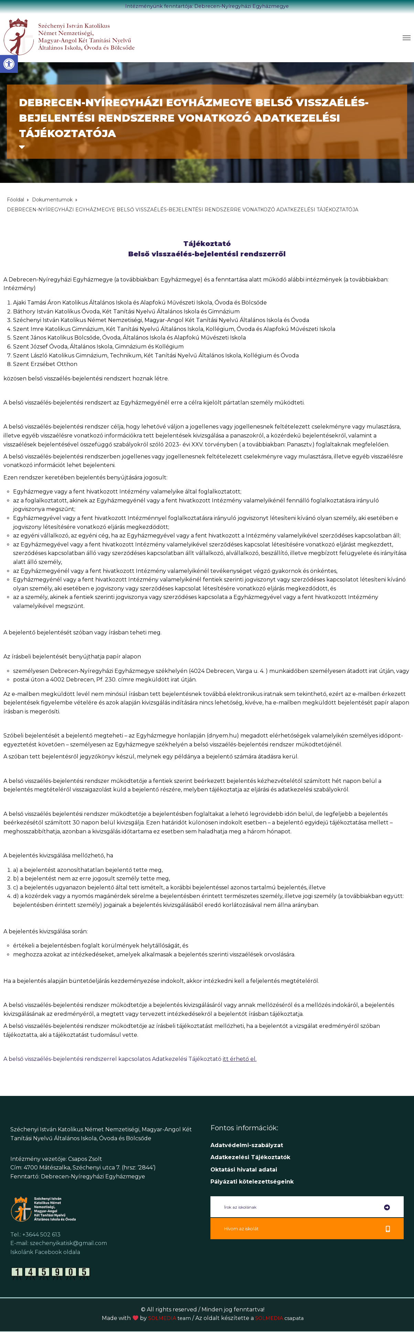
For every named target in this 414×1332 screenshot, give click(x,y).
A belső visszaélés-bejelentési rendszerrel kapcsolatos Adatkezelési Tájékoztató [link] (130, 1059)
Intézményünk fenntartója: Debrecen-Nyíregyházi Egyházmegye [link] (207, 6)
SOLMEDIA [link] (167, 1318)
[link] (9, 64)
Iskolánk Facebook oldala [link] (45, 1252)
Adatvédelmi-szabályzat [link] (247, 1145)
